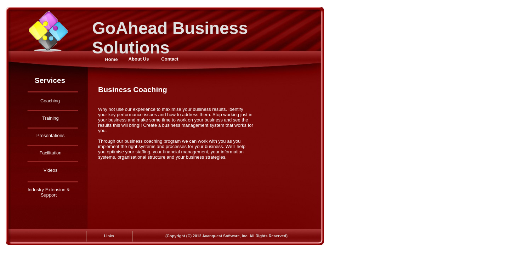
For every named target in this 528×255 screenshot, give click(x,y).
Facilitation (50, 152)
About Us (139, 59)
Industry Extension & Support (49, 192)
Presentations (50, 135)
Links (109, 236)
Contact (169, 59)
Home (111, 59)
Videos (51, 170)
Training (50, 118)
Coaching (50, 100)
